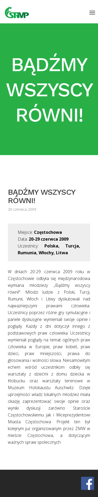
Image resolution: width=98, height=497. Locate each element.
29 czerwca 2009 (22, 209)
